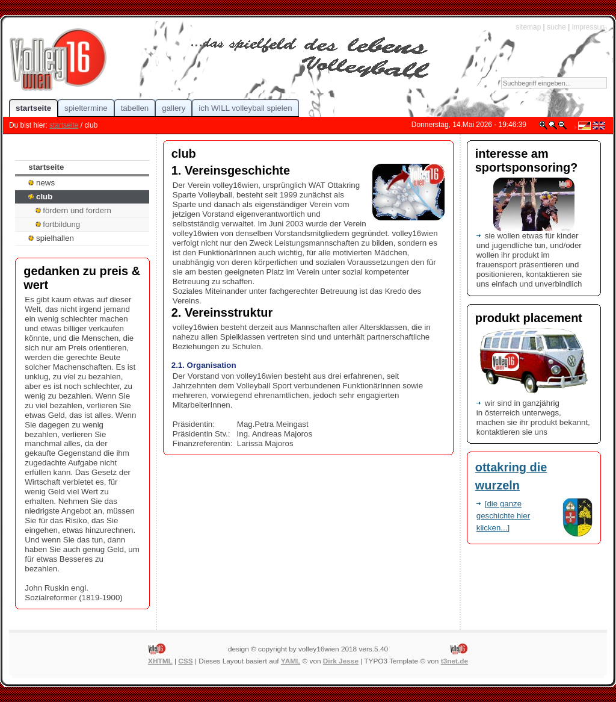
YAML (290, 661)
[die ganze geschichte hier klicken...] (503, 515)
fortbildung (58, 224)
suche (556, 27)
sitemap (528, 27)
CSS (185, 661)
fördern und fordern (73, 210)
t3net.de (454, 661)
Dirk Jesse (341, 661)
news (41, 182)
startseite (63, 125)
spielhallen (50, 238)
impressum (589, 27)
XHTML (160, 661)
